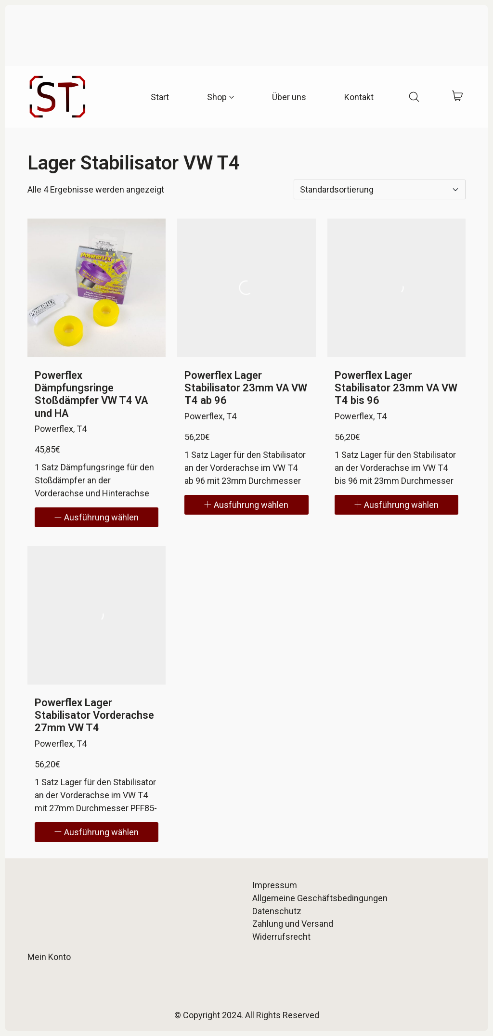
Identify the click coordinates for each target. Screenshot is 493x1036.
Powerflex (54, 429)
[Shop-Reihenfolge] (380, 189)
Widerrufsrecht (281, 937)
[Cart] (457, 97)
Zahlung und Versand (292, 924)
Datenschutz (276, 911)
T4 (82, 429)
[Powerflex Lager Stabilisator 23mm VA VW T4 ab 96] (246, 288)
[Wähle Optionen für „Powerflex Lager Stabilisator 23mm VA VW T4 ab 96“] (246, 505)
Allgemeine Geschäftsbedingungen (320, 898)
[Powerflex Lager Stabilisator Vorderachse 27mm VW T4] (96, 615)
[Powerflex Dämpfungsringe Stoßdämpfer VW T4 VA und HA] (96, 288)
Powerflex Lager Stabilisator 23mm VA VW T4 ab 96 (245, 388)
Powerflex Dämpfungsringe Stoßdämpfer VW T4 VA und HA (91, 394)
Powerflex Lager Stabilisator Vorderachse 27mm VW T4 (94, 715)
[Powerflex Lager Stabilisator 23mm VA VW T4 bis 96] (396, 288)
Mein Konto (49, 957)
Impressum (274, 885)
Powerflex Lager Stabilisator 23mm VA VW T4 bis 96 (396, 388)
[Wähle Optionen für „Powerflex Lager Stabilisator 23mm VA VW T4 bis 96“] (397, 505)
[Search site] (414, 96)
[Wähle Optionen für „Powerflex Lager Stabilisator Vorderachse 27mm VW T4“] (97, 832)
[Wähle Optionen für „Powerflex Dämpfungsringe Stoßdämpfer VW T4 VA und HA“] (97, 517)
